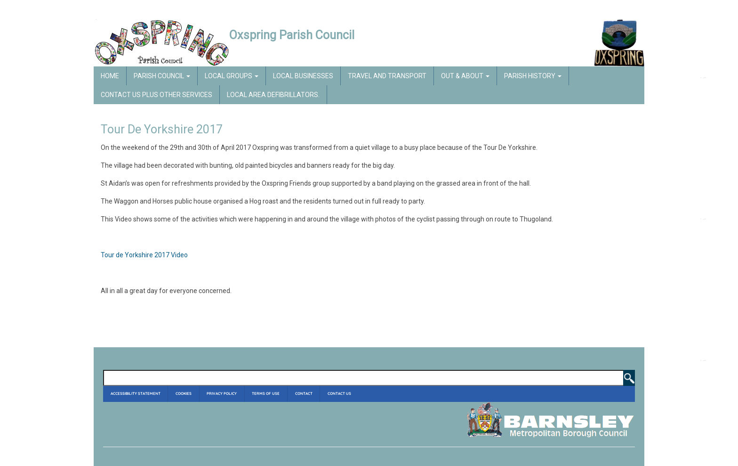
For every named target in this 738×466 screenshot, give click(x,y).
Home (110, 76)
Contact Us (339, 393)
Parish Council (162, 76)
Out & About (465, 76)
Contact (304, 393)
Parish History (533, 76)
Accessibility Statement (135, 393)
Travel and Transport (387, 76)
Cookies (184, 393)
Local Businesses (303, 76)
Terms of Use (266, 393)
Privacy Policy (222, 393)
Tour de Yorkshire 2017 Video (144, 255)
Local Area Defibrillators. (273, 94)
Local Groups (231, 76)
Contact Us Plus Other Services (156, 94)
